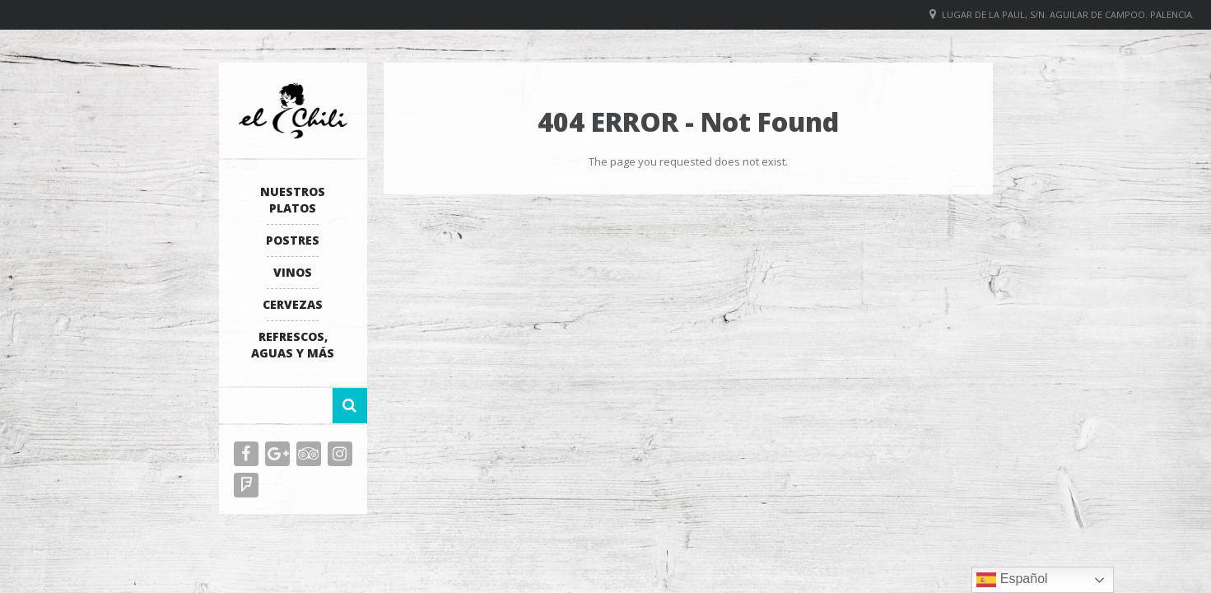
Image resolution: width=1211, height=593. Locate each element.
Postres (292, 240)
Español (1011, 580)
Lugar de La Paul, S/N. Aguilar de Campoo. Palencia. (1068, 14)
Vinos (292, 272)
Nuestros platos (292, 200)
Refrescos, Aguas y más (292, 345)
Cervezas (293, 304)
